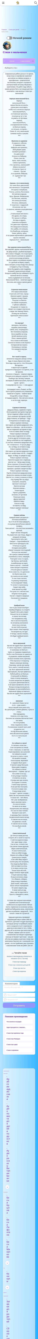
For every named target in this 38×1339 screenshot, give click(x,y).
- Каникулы (15, 1133)
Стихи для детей (14, 29)
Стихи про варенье (19, 971)
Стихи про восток (19, 968)
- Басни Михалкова (19, 1118)
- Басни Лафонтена (19, 1113)
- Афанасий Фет (17, 1284)
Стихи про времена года (15, 1033)
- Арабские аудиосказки (15, 1075)
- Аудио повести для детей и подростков (17, 1083)
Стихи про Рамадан (13, 1039)
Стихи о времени (12, 1050)
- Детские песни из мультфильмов (19, 1206)
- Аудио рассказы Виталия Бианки (18, 1091)
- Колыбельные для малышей (19, 1220)
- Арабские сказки (18, 1253)
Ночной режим (22, 38)
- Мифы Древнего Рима (18, 1182)
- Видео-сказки (17, 1259)
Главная (4, 29)
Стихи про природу (19, 962)
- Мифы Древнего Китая (18, 1175)
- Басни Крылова (18, 1107)
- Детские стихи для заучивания (19, 1291)
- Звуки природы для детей (18, 1213)
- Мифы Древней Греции (18, 1189)
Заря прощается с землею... (16, 1027)
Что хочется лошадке (13, 1022)
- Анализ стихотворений (17, 1279)
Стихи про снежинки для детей (19, 965)
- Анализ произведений (17, 1248)
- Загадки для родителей (16, 1153)
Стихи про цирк (11, 1044)
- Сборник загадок (19, 1159)
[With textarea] (19, 988)
